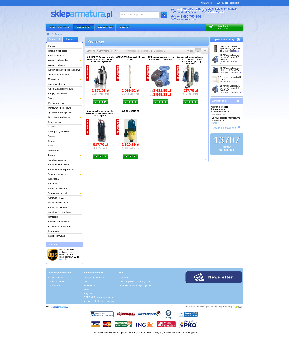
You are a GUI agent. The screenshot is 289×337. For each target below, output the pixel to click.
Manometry (53, 79)
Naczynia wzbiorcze (57, 51)
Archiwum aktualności (224, 127)
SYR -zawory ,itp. (56, 55)
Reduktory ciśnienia (57, 207)
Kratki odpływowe (56, 236)
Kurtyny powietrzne (57, 93)
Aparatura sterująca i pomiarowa (58, 84)
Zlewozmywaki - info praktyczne (135, 281)
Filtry (50, 145)
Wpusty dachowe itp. (58, 60)
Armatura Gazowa (57, 160)
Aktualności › (207, 3)
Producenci (54, 39)
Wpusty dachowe (56, 65)
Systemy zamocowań (58, 221)
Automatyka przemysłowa (60, 89)
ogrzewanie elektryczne (59, 112)
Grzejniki (52, 127)
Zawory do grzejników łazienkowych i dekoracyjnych (62, 132)
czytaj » (215, 123)
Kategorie (70, 39)
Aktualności (219, 100)
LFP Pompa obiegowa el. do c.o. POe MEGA (230, 69)
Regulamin (89, 293)
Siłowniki (52, 141)
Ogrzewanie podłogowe (59, 108)
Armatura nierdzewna (58, 164)
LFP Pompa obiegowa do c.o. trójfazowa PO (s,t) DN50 (230, 57)
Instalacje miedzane (57, 188)
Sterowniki (53, 136)
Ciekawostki (125, 277)
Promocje (59, 34)
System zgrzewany (57, 174)
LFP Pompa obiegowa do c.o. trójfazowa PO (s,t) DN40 (230, 88)
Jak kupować (54, 285)
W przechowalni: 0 (223, 28)
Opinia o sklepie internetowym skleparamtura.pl (220, 109)
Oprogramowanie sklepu (197, 306)
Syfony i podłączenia (58, 193)
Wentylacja (53, 179)
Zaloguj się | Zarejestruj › (229, 3)
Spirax (51, 98)
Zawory (51, 155)
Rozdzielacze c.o (56, 103)
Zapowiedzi (89, 285)
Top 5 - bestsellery (223, 39)
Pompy (51, 46)
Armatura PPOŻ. (56, 198)
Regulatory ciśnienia (58, 202)
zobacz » (237, 51)
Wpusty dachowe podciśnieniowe (64, 70)
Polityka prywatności (94, 277)
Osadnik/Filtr (54, 150)
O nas (87, 281)
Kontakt (87, 289)
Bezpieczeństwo (56, 277)
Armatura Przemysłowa (59, 212)
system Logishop (219, 306)
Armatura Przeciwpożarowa (61, 169)
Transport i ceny (56, 281)
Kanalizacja (53, 183)
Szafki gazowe (55, 122)
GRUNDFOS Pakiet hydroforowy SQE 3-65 (230, 47)
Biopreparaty (54, 231)
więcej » (63, 259)
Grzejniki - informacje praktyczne (135, 285)
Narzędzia (53, 217)
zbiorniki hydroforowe (58, 74)
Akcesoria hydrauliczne (59, 226)
